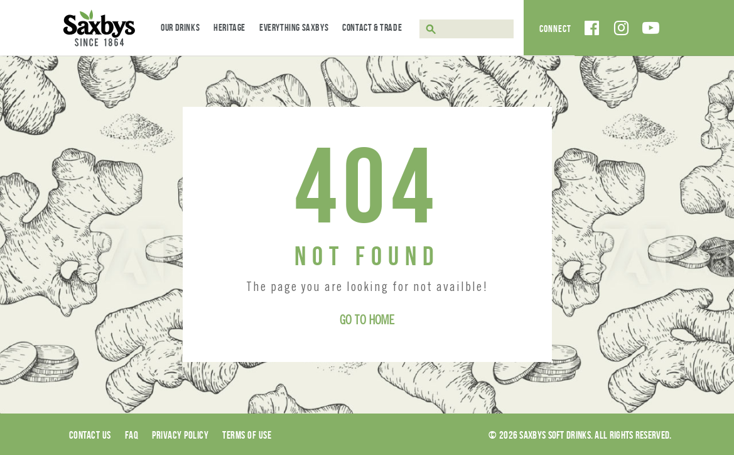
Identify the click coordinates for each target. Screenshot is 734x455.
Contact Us (90, 435)
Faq (132, 435)
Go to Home (367, 321)
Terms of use (246, 435)
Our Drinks (180, 27)
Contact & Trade (372, 27)
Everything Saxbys (293, 27)
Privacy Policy (180, 435)
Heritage (229, 27)
